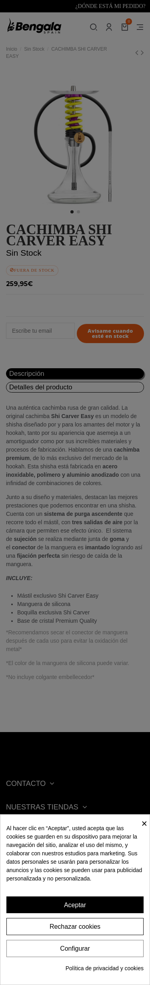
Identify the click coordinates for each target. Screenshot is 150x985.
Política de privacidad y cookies (105, 968)
